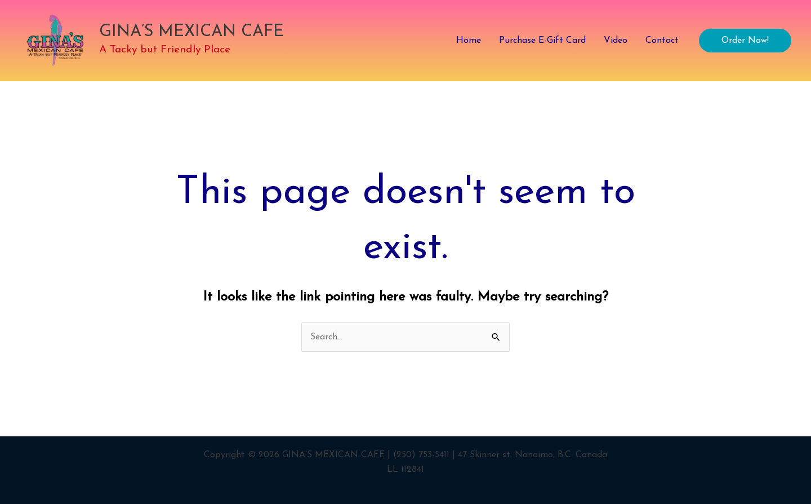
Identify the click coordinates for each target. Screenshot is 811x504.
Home (468, 40)
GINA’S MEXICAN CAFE (191, 32)
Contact (662, 40)
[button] (745, 40)
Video (615, 40)
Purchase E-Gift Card (542, 40)
